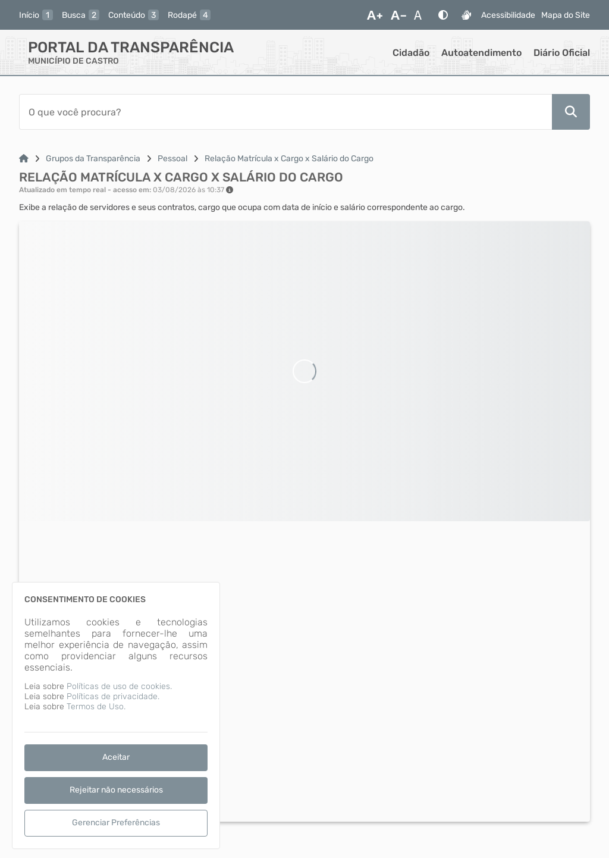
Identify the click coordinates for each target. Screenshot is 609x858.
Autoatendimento (481, 52)
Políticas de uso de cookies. (119, 686)
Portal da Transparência (131, 47)
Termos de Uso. (96, 707)
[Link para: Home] (24, 159)
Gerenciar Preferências (116, 823)
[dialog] (116, 715)
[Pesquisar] (571, 112)
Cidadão (411, 52)
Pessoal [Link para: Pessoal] (172, 159)
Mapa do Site (565, 15)
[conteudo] (133, 15)
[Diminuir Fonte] (398, 15)
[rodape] (189, 15)
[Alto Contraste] (443, 15)
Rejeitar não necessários (116, 790)
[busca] (80, 15)
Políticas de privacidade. (113, 696)
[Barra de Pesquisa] (285, 112)
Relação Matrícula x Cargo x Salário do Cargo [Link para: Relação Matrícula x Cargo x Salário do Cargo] (289, 159)
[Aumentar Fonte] (375, 15)
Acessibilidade (508, 15)
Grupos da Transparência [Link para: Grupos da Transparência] (93, 159)
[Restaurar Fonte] (421, 15)
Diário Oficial (561, 52)
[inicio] (36, 15)
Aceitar (116, 757)
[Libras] (466, 15)
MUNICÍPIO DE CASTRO (73, 61)
